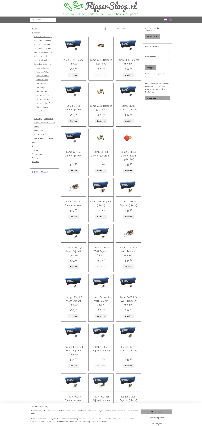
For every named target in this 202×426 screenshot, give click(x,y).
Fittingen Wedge (42, 99)
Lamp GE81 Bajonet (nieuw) (101, 203)
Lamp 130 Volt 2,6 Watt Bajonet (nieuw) (73, 350)
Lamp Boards (41, 115)
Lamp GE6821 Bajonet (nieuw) (128, 203)
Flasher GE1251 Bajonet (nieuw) (128, 398)
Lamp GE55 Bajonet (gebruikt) (101, 107)
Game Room (39, 130)
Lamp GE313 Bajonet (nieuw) (128, 107)
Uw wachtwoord (152, 56)
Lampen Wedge (42, 72)
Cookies (35, 161)
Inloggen (150, 67)
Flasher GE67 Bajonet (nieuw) (128, 348)
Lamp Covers (41, 111)
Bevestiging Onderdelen (43, 119)
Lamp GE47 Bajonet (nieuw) (128, 61)
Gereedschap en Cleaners (44, 122)
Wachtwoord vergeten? (154, 74)
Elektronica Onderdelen (43, 52)
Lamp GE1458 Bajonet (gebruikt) (101, 153)
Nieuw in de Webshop (43, 36)
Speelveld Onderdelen (43, 48)
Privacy (35, 158)
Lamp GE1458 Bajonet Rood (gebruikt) (128, 155)
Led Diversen (41, 91)
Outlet (36, 126)
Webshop (36, 33)
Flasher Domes (42, 107)
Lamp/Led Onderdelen (43, 64)
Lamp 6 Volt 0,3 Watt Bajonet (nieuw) (73, 251)
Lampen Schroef (42, 76)
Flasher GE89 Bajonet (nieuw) (73, 398)
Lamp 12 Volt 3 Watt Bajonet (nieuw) (101, 251)
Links (34, 146)
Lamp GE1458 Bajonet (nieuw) (73, 153)
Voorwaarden (37, 154)
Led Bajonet (41, 83)
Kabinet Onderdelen (42, 44)
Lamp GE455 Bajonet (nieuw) (73, 107)
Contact (35, 150)
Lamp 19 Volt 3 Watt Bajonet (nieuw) (73, 301)
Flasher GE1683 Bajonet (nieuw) (101, 398)
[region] (84, 416)
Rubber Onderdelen (42, 56)
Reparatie (36, 142)
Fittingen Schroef (43, 103)
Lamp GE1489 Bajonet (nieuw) (73, 203)
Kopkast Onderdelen (42, 40)
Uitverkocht (100, 75)
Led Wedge (40, 87)
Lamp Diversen (42, 79)
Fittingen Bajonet (42, 95)
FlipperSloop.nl (40, 172)
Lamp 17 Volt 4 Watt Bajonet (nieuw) (128, 251)
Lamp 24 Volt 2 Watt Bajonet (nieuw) (101, 301)
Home (34, 29)
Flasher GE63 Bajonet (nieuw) (101, 348)
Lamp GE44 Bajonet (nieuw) (74, 61)
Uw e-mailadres (152, 47)
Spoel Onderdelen (41, 60)
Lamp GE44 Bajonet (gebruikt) (101, 61)
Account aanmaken (154, 98)
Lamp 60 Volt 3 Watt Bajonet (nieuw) (128, 301)
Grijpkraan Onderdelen (43, 138)
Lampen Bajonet (42, 68)
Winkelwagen (152, 36)
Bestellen (73, 75)
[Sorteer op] (120, 29)
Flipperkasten (39, 134)
